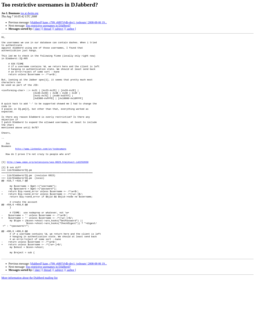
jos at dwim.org (29, 13)
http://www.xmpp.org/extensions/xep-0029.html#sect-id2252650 (47, 187)
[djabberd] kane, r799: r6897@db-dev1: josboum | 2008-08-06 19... (68, 22)
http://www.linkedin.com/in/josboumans (40, 171)
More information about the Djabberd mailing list (29, 321)
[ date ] (37, 28)
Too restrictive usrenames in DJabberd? (48, 25)
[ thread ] (47, 28)
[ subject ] (59, 28)
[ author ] (70, 28)
